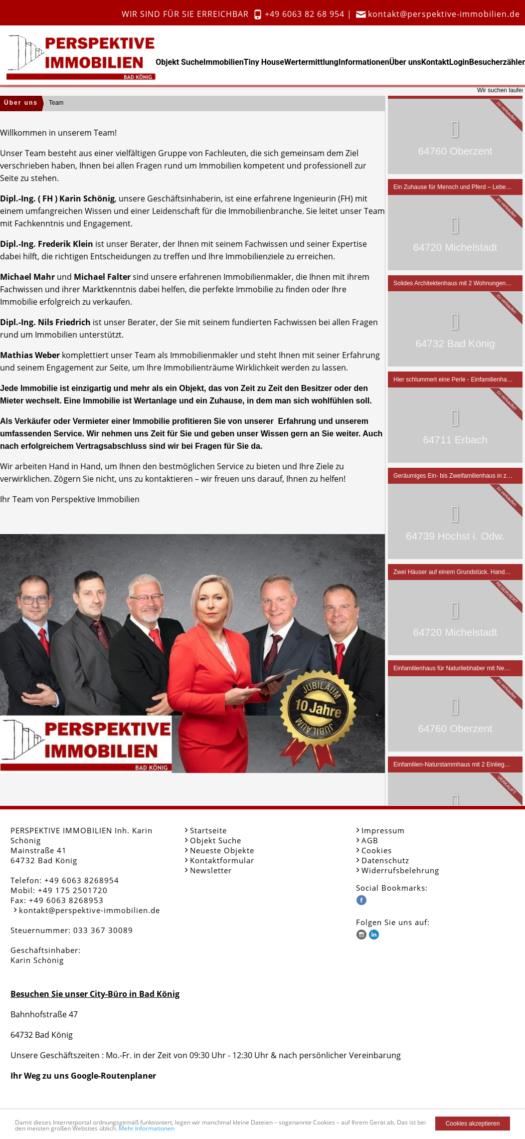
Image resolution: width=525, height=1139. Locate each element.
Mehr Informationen (147, 1128)
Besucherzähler (497, 62)
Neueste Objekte (222, 850)
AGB (369, 840)
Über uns (405, 62)
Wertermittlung (311, 62)
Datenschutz (385, 860)
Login (459, 62)
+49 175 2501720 (73, 890)
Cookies (376, 850)
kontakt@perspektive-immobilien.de (444, 13)
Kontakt (435, 62)
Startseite (208, 830)
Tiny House (264, 62)
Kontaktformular (222, 860)
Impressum (383, 830)
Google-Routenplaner (113, 1075)
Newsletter (211, 870)
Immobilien (223, 62)
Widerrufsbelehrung (400, 870)
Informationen (364, 62)
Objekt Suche (179, 62)
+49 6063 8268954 (81, 880)
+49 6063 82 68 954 (305, 13)
